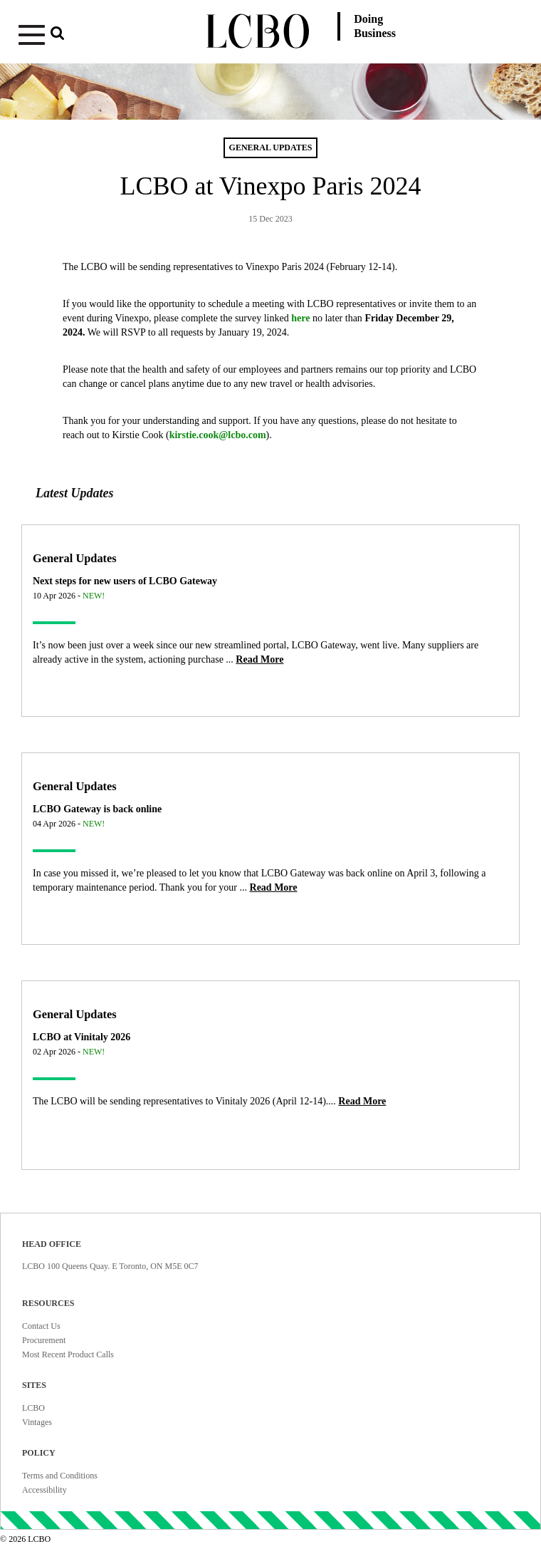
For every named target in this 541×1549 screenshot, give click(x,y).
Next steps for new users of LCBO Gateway (125, 581)
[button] (96, 38)
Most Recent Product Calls (68, 1354)
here (300, 318)
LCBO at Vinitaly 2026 (81, 1037)
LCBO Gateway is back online (97, 809)
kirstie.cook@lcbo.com (217, 435)
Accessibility (44, 1490)
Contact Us (41, 1326)
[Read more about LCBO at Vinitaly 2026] (362, 1101)
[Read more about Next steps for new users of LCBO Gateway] (259, 659)
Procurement (43, 1340)
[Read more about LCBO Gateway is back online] (274, 887)
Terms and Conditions (60, 1476)
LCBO (33, 1408)
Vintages (37, 1422)
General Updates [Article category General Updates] (75, 558)
